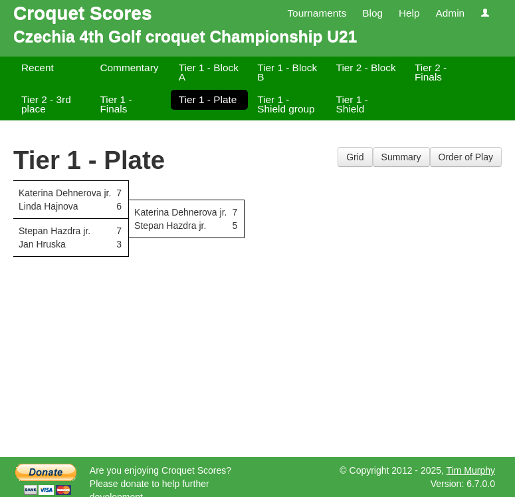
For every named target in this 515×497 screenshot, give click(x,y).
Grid (354, 157)
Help (409, 13)
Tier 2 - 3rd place (46, 104)
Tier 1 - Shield (352, 104)
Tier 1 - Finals (116, 104)
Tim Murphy (471, 470)
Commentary (129, 67)
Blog (372, 13)
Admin (449, 13)
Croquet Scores (82, 13)
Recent (37, 67)
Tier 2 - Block (366, 67)
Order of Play (466, 157)
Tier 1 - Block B (287, 72)
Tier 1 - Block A (209, 72)
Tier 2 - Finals (431, 72)
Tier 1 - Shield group (285, 104)
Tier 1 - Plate (208, 99)
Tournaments (316, 13)
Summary (401, 157)
